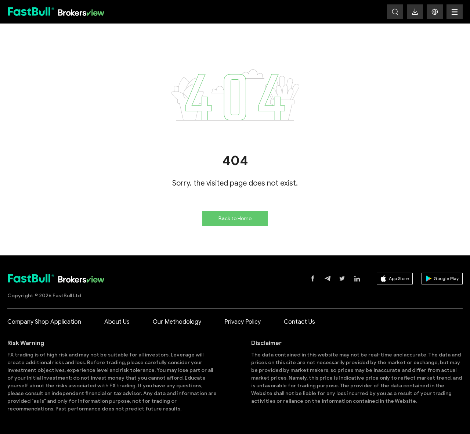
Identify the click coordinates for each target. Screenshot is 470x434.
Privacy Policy (242, 322)
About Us (117, 322)
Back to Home (235, 218)
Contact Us (299, 322)
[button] (435, 11)
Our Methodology (177, 322)
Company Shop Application (44, 322)
